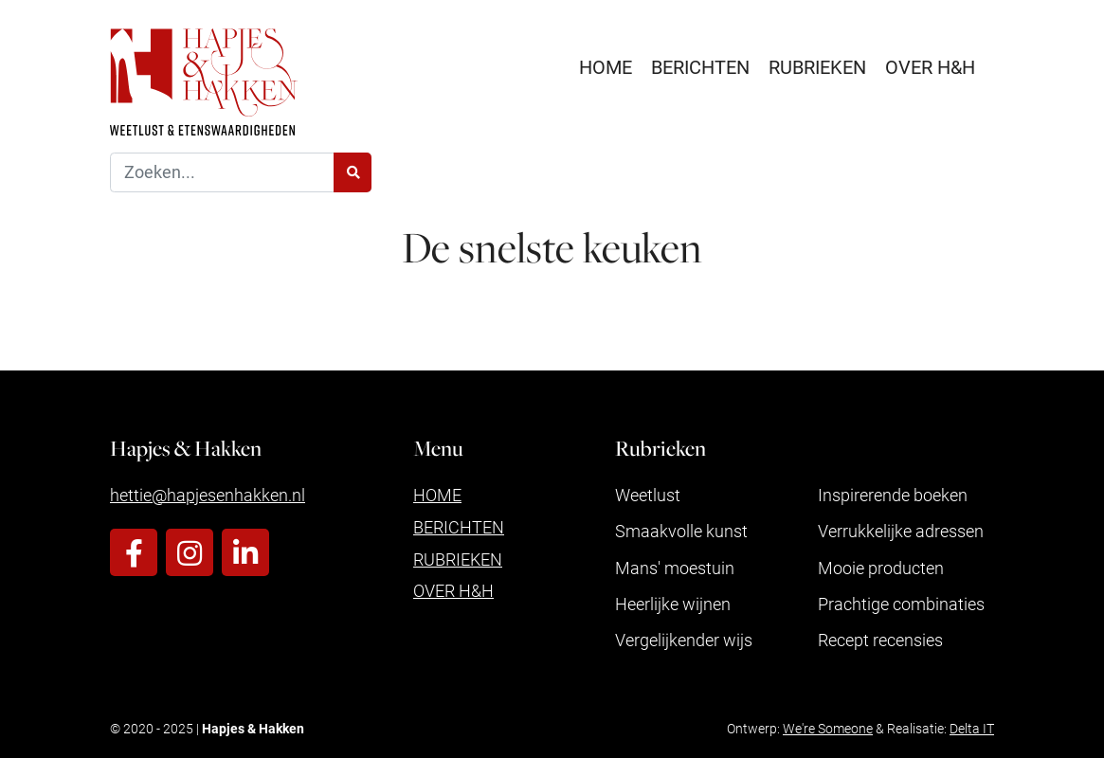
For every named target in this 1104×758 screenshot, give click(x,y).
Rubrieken (817, 66)
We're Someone (828, 728)
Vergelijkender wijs (683, 639)
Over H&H (930, 66)
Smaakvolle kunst (681, 530)
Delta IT (972, 728)
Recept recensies (880, 639)
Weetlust (647, 494)
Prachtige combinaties (901, 603)
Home (605, 66)
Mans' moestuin (674, 567)
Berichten (700, 66)
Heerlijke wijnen (673, 603)
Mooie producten (881, 567)
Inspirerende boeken (893, 494)
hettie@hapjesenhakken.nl (207, 494)
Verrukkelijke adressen (901, 530)
